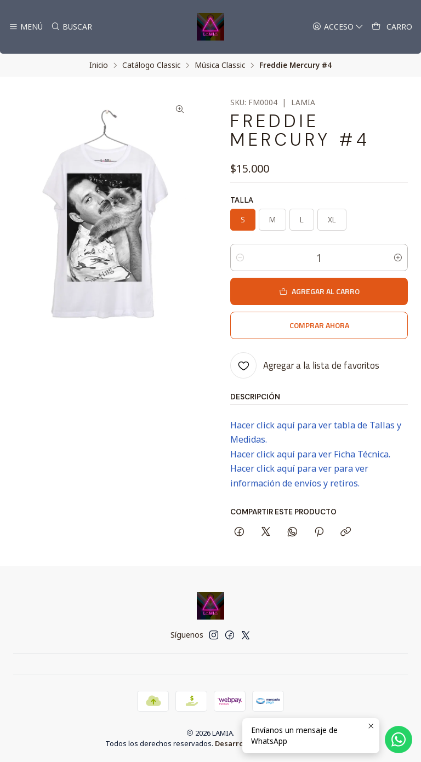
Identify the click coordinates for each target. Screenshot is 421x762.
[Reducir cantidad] (240, 257)
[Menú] (26, 27)
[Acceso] (338, 27)
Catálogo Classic (151, 65)
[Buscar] (71, 27)
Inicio (98, 65)
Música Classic (220, 65)
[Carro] (391, 27)
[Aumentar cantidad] (398, 257)
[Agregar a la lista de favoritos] (304, 365)
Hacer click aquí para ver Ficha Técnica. (310, 454)
